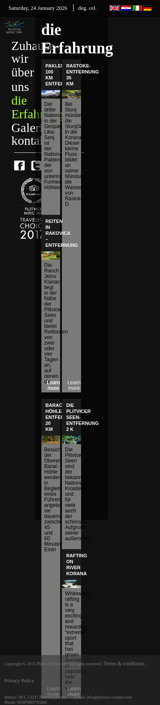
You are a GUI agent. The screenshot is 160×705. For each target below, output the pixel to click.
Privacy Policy (19, 681)
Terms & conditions (124, 664)
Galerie (30, 127)
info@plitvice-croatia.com (109, 697)
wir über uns (22, 72)
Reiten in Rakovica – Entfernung (62, 233)
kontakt (30, 140)
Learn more (74, 385)
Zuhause (33, 45)
